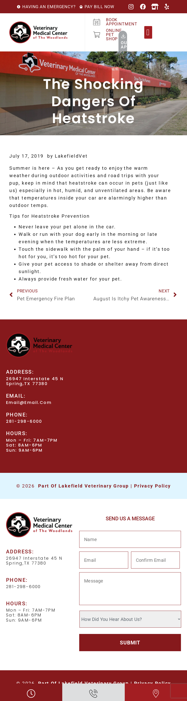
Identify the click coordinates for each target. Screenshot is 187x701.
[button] (148, 32)
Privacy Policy (152, 486)
